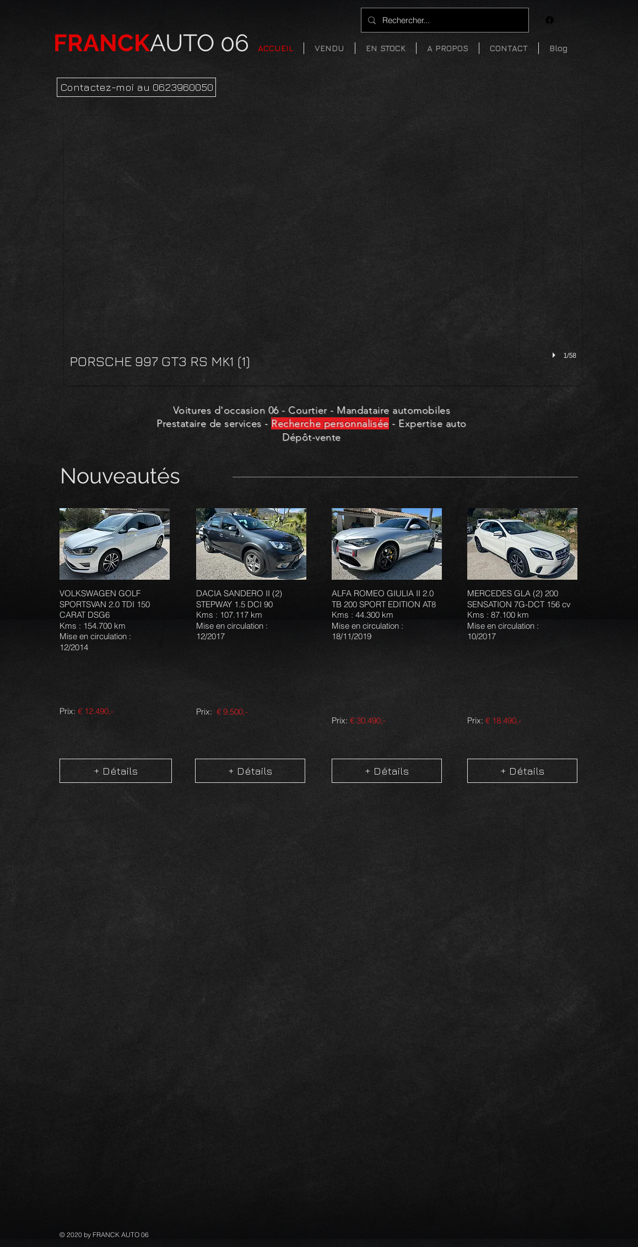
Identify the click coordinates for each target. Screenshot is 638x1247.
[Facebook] (549, 20)
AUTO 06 (151, 43)
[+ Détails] (116, 771)
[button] (385, 48)
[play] (555, 355)
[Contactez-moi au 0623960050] (136, 87)
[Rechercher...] (443, 20)
